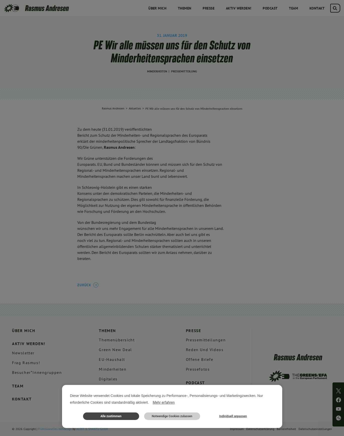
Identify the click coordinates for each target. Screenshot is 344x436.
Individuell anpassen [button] (233, 416)
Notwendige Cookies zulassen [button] (172, 416)
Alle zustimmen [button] (110, 416)
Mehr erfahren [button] (164, 402)
